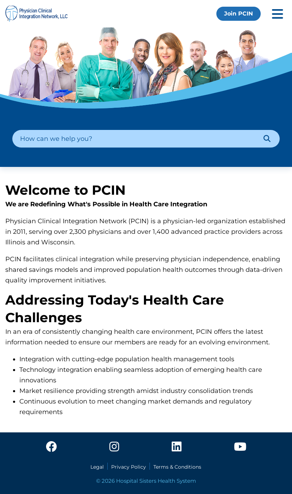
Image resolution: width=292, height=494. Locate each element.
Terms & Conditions (177, 467)
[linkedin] (177, 447)
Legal (97, 467)
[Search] (267, 138)
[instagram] (114, 447)
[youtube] (240, 447)
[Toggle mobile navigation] (277, 14)
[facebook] (51, 447)
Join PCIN (238, 13)
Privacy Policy (128, 467)
